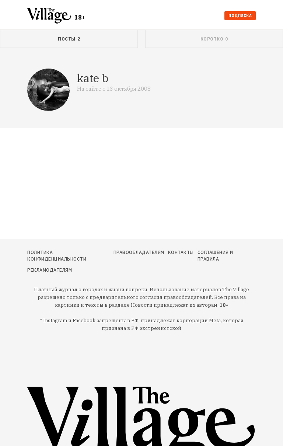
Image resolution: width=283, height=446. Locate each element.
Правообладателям (138, 252)
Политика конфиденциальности (56, 256)
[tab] (69, 39)
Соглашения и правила (215, 256)
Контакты (181, 252)
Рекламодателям (49, 270)
